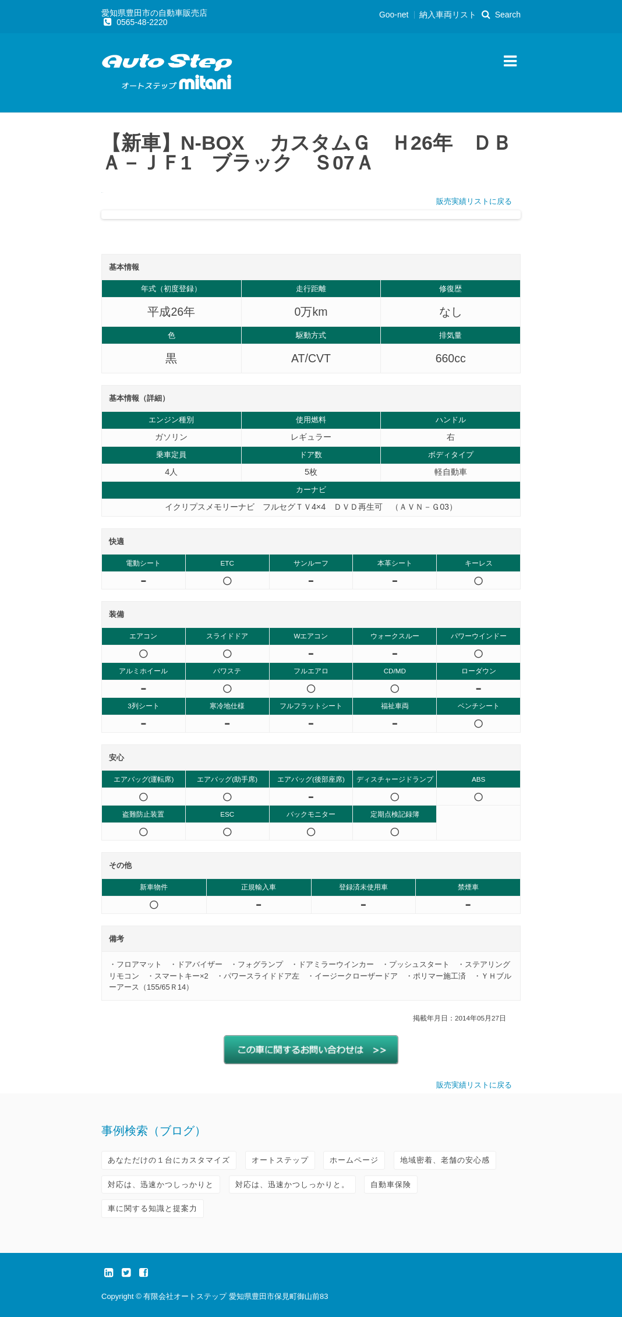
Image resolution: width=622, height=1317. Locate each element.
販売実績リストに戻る (474, 201)
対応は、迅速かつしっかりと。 (292, 1184)
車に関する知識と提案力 (152, 1208)
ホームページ (354, 1160)
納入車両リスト (447, 14)
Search (500, 14)
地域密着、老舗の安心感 (445, 1160)
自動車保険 (390, 1184)
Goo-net (394, 14)
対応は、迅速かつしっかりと (161, 1184)
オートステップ (280, 1160)
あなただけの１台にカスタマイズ (169, 1160)
